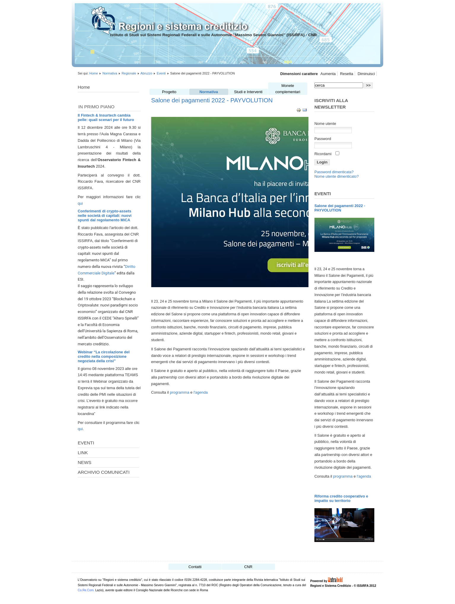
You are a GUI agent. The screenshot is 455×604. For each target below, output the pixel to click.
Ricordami (323, 154)
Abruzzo (146, 73)
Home (93, 73)
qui (80, 203)
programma (180, 392)
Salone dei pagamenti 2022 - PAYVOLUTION (212, 100)
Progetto (169, 92)
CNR (248, 567)
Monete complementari (287, 88)
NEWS (84, 462)
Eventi (161, 73)
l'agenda (200, 392)
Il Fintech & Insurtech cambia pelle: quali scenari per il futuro (106, 117)
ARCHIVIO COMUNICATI (104, 472)
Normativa (109, 73)
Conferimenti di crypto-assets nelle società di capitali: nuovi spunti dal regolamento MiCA (104, 215)
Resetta (346, 73)
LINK (83, 452)
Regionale (129, 73)
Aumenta (327, 73)
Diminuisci (366, 73)
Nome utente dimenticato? (336, 176)
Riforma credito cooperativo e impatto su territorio (341, 498)
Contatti (194, 567)
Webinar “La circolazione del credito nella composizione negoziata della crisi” (104, 356)
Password (322, 138)
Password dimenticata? (334, 172)
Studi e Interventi (248, 92)
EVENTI (86, 442)
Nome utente (325, 123)
